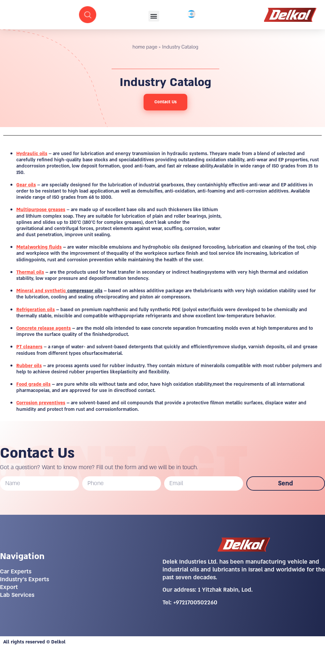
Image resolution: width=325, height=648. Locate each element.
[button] (153, 16)
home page (144, 47)
